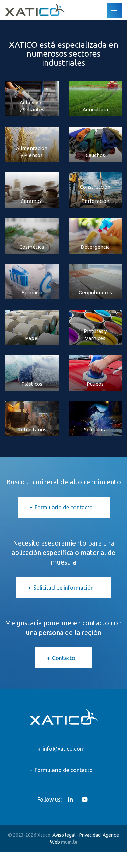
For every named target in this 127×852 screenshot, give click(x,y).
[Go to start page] (35, 9)
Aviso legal (64, 835)
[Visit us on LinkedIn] (70, 799)
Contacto (63, 658)
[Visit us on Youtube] (84, 799)
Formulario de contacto (64, 507)
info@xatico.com (64, 749)
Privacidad (90, 835)
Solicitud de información (63, 587)
